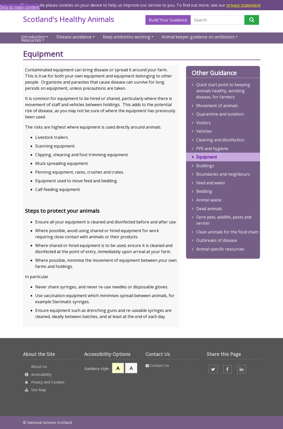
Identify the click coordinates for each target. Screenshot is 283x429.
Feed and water (210, 183)
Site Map (34, 389)
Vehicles (204, 131)
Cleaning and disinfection (220, 140)
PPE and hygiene (212, 148)
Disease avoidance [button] (74, 36)
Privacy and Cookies (44, 382)
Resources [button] (31, 39)
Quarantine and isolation (220, 114)
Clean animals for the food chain (227, 232)
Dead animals (209, 208)
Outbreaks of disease (216, 240)
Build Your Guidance (168, 20)
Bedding (204, 191)
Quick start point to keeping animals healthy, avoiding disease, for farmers (223, 91)
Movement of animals (217, 105)
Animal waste (209, 200)
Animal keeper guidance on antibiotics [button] (198, 36)
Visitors (203, 123)
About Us (38, 366)
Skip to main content (20, 7)
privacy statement (243, 5)
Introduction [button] (33, 36)
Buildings (205, 165)
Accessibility (37, 374)
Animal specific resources (220, 249)
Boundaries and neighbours (223, 174)
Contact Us (157, 365)
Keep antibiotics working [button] (126, 36)
